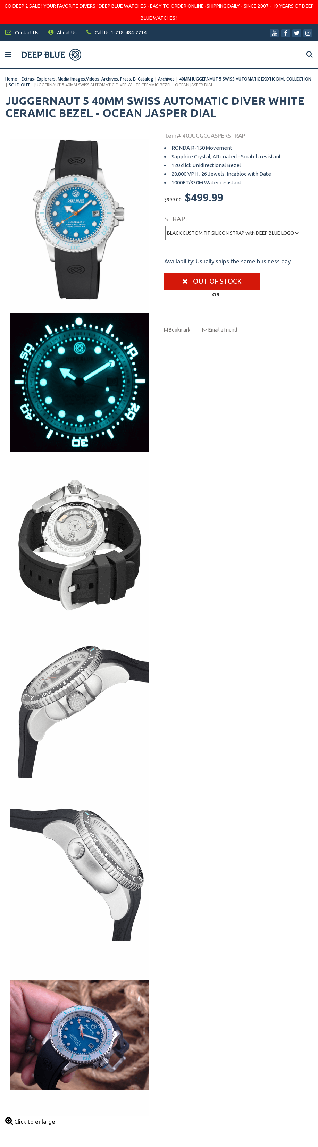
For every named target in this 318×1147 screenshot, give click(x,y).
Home (11, 79)
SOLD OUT (20, 85)
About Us (62, 32)
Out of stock (212, 281)
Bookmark (177, 330)
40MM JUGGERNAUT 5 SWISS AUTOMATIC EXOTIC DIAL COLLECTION (245, 79)
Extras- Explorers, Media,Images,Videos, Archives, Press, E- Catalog (88, 79)
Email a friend (219, 330)
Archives (166, 79)
